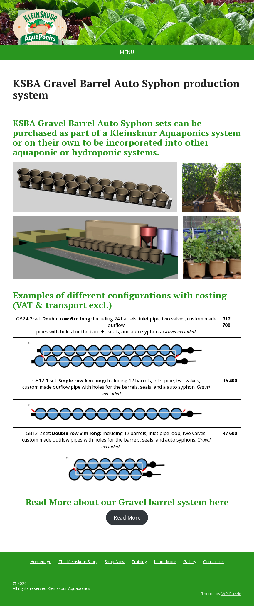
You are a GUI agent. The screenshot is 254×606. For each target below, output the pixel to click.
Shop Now (115, 561)
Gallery (189, 561)
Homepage (40, 561)
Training (139, 561)
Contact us (213, 561)
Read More (127, 517)
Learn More (165, 561)
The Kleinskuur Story (77, 561)
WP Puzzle (231, 593)
